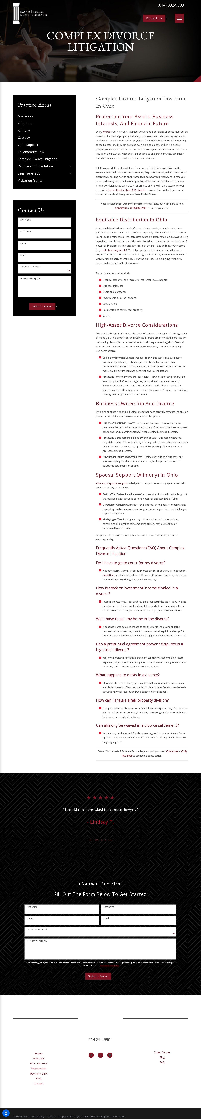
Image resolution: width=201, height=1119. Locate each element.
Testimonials (39, 1068)
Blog (38, 1078)
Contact (39, 1083)
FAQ (162, 1062)
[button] (6, 1113)
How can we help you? (30, 278)
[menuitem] (44, 116)
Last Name (25, 231)
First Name (25, 220)
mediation (108, 575)
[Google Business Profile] (109, 1055)
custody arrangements (114, 250)
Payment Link (38, 1073)
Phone (23, 243)
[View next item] (110, 840)
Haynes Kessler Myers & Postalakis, (126, 190)
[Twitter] (100, 1055)
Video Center (162, 1052)
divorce (106, 131)
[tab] (70, 166)
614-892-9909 (100, 1039)
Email (22, 255)
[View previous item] (90, 840)
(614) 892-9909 (171, 5)
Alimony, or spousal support (111, 483)
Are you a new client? (30, 267)
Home (38, 1053)
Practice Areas (38, 1063)
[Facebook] (91, 1055)
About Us (38, 1058)
